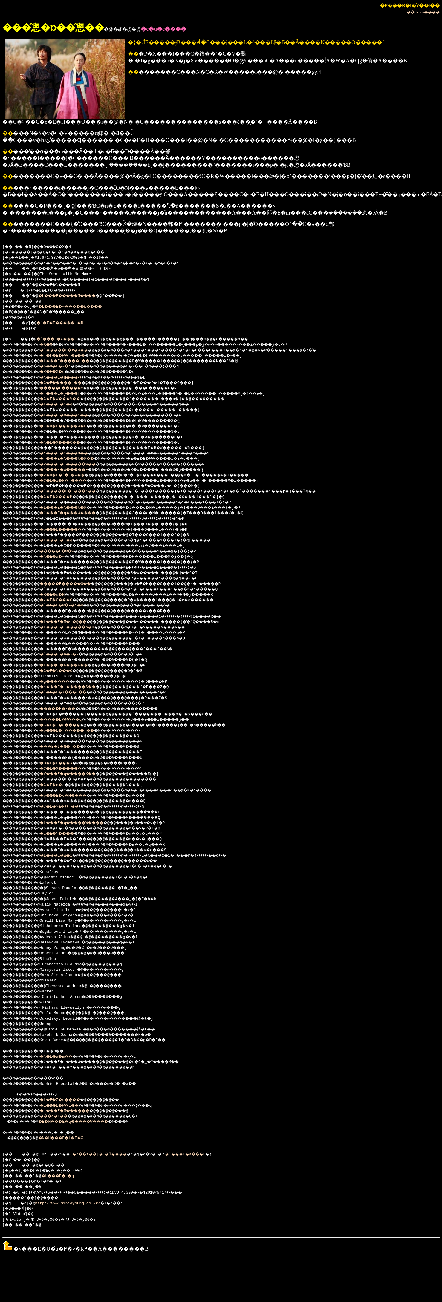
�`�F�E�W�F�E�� (70, 356)
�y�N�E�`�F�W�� (70, 475)
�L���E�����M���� (76, 296)
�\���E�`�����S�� (76, 687)
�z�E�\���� (64, 834)
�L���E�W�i (63, 855)
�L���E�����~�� (73, 361)
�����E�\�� (65, 709)
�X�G (51, 344)
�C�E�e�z (58, 785)
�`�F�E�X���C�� (71, 692)
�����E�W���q (68, 719)
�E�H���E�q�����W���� (83, 1122)
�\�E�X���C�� (67, 442)
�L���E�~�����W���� (79, 307)
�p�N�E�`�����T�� (75, 730)
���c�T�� (60, 1116)
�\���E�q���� (68, 377)
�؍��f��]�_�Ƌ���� (110, 1154)
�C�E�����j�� (68, 383)
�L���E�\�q (63, 404)
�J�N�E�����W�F (71, 426)
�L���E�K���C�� (72, 665)
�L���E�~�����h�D (75, 627)
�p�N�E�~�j (61, 366)
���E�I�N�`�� (67, 747)
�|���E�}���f (67, 393)
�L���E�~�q (63, 540)
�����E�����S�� (74, 584)
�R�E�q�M (58, 595)
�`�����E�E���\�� (76, 491)
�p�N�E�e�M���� (71, 796)
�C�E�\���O (63, 671)
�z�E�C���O (63, 600)
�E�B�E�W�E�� (66, 1105)
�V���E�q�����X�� (76, 774)
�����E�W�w (64, 551)
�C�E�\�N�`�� (66, 806)
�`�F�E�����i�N (66, 323)
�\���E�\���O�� (72, 453)
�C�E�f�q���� (67, 725)
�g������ (61, 681)
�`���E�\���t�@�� (75, 459)
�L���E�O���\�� (72, 415)
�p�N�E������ (68, 529)
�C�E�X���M (63, 497)
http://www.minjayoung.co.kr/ (70, 1203)
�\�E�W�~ (58, 557)
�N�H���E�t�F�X (68, 1138)
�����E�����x (70, 388)
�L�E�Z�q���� (67, 1100)
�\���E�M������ (73, 1111)
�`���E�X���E (63, 339)
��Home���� (423, 12)
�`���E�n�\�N (66, 654)
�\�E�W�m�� (63, 1056)
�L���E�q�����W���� (81, 823)
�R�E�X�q (58, 372)
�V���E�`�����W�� (76, 464)
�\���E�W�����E (72, 470)
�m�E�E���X (63, 763)
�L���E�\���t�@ (71, 508)
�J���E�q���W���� (76, 513)
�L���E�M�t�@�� (71, 622)
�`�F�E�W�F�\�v (68, 605)
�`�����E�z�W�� (72, 350)
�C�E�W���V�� (67, 399)
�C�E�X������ (68, 768)
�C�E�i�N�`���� (71, 480)
